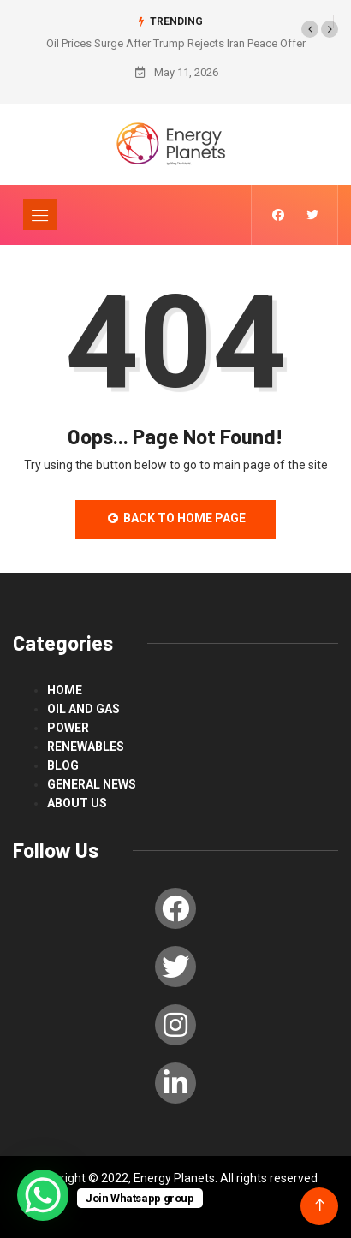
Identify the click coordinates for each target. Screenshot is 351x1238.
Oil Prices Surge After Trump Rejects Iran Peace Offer (176, 43)
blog (63, 765)
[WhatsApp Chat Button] (42, 1195)
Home (64, 690)
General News (91, 784)
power (68, 728)
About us (77, 803)
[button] (309, 29)
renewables (85, 746)
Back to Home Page (175, 518)
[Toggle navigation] (40, 215)
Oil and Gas (83, 709)
